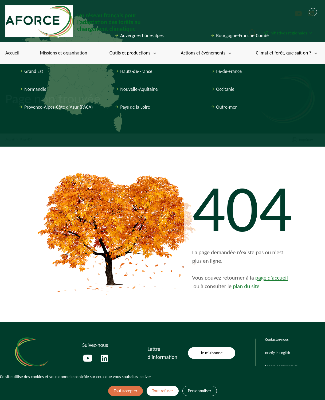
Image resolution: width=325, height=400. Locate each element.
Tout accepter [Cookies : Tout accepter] (125, 390)
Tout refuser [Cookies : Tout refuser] (162, 390)
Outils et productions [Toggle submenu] (133, 53)
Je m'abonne (211, 352)
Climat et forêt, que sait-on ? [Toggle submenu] (287, 53)
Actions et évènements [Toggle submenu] (206, 53)
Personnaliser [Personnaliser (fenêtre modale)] (200, 390)
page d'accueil (271, 277)
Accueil (12, 53)
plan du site (246, 286)
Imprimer (302, 140)
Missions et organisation (63, 53)
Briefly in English (277, 353)
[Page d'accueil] (84, 21)
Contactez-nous (277, 339)
